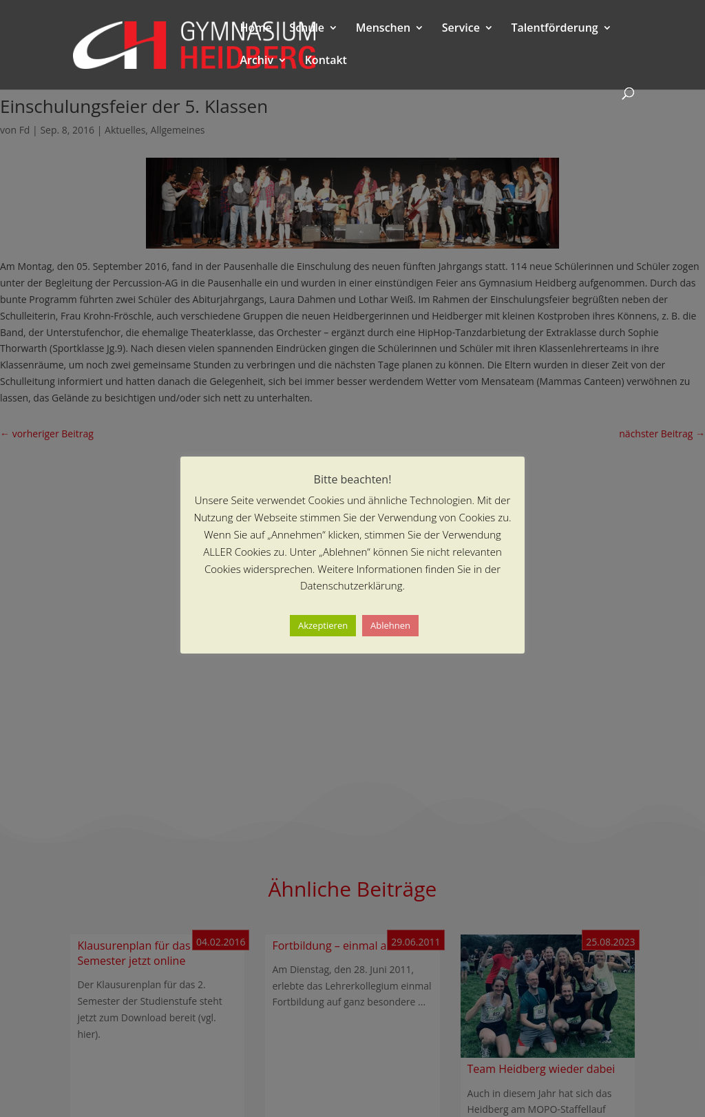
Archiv (256, 61)
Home (255, 29)
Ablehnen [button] (390, 625)
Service (461, 29)
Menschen (383, 29)
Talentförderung (555, 29)
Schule (306, 29)
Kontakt (326, 61)
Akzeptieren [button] (323, 625)
